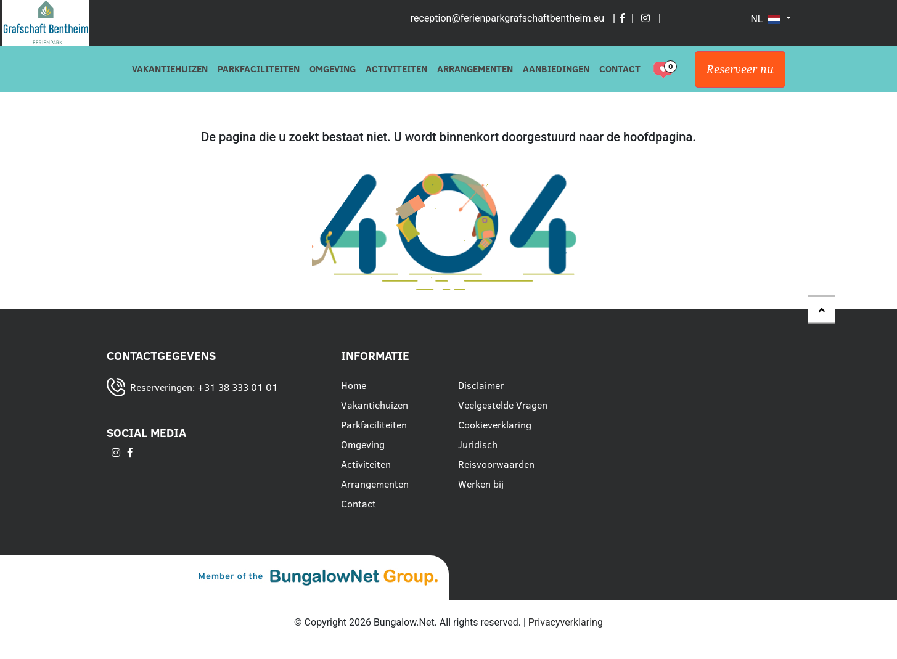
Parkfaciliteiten (259, 68)
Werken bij (481, 484)
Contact (620, 68)
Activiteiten (396, 68)
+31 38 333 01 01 (237, 387)
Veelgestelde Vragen (502, 405)
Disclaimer (481, 385)
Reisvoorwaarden (496, 464)
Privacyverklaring (565, 622)
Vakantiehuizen (170, 68)
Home (353, 385)
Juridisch (478, 444)
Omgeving (332, 68)
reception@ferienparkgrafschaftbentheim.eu (507, 18)
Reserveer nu (740, 69)
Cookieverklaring (494, 425)
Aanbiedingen (556, 68)
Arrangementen (475, 68)
